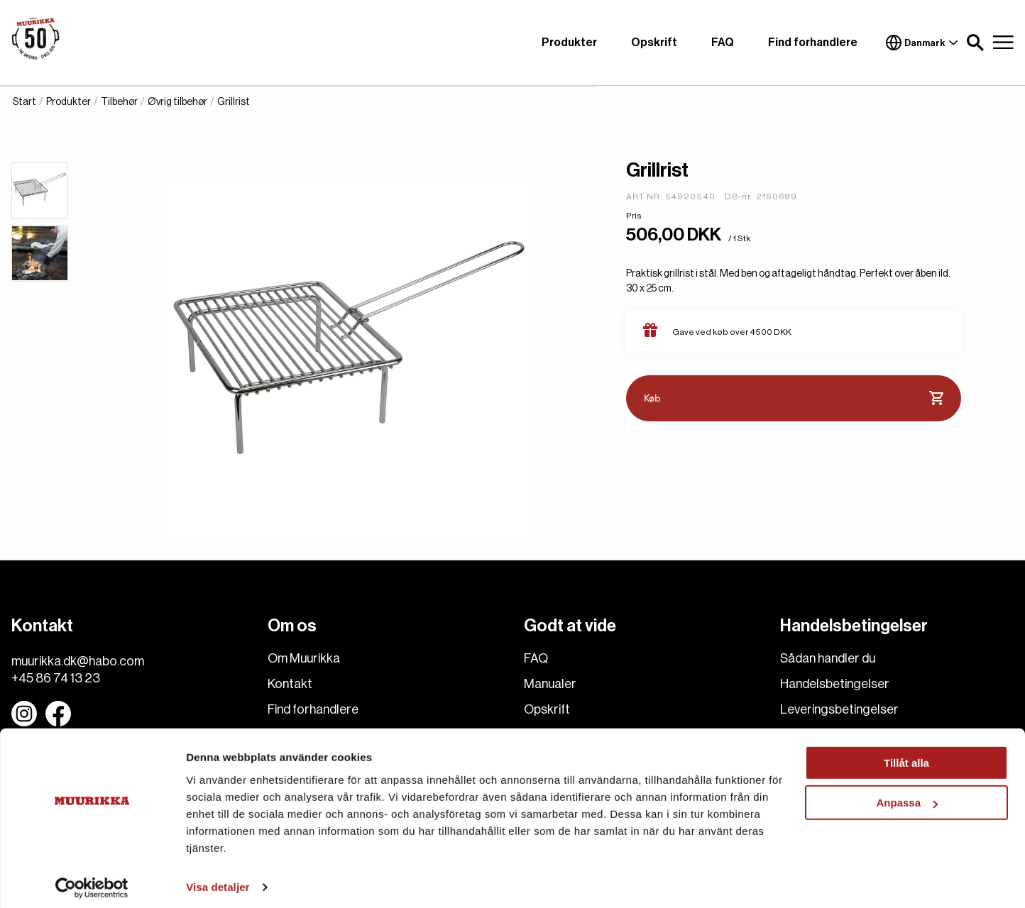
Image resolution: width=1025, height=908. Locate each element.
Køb (793, 399)
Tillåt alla (906, 756)
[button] (975, 42)
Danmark (922, 42)
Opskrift (654, 42)
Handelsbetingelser (834, 683)
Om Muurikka (304, 658)
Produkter (569, 42)
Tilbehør (119, 102)
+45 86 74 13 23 (55, 678)
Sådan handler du (827, 658)
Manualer (550, 683)
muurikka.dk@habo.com (77, 661)
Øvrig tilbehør (177, 102)
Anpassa (907, 796)
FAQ (722, 42)
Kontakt (290, 683)
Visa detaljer (217, 880)
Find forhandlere (812, 42)
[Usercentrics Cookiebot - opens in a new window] (92, 880)
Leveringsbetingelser (839, 709)
